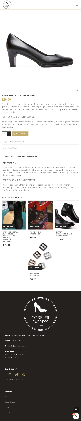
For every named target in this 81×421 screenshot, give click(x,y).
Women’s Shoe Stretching (36, 233)
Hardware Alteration (35, 274)
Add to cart (21, 134)
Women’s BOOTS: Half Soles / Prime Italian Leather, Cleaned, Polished (10, 237)
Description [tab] (8, 156)
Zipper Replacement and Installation (64, 234)
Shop (7, 407)
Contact (8, 412)
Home (7, 397)
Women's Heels (19, 142)
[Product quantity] (4, 133)
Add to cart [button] (8, 226)
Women (12, 142)
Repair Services (10, 402)
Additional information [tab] (27, 156)
